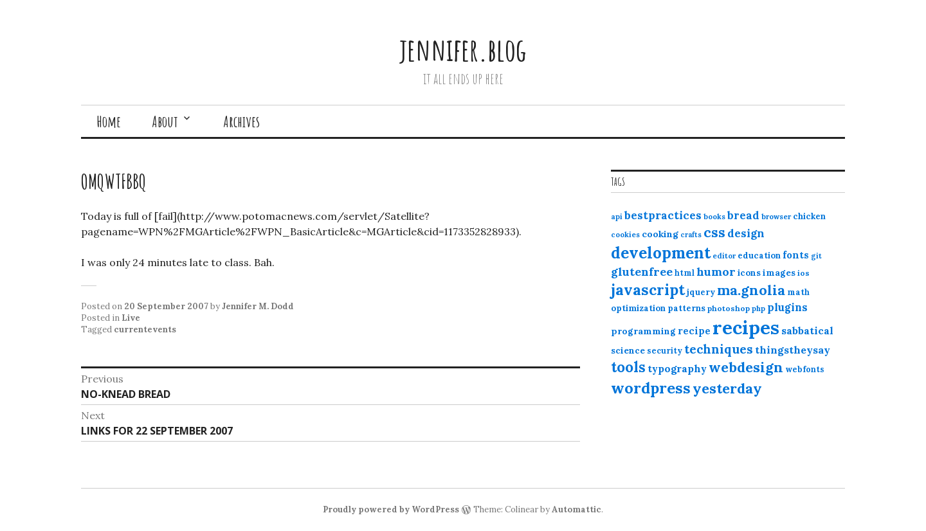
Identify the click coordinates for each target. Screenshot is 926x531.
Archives (241, 121)
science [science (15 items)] (628, 350)
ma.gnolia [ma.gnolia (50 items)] (751, 290)
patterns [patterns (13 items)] (686, 308)
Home (108, 121)
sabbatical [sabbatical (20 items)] (807, 330)
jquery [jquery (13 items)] (701, 292)
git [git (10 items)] (816, 255)
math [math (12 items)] (798, 292)
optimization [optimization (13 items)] (638, 308)
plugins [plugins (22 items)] (787, 307)
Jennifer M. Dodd (258, 306)
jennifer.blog (463, 49)
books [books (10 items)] (714, 216)
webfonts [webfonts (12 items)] (804, 369)
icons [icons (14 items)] (749, 272)
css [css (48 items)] (714, 232)
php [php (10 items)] (758, 308)
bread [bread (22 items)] (743, 215)
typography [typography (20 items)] (677, 368)
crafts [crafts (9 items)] (691, 234)
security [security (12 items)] (664, 351)
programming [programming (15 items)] (643, 331)
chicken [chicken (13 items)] (809, 216)
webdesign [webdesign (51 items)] (746, 367)
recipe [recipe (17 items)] (694, 331)
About (165, 121)
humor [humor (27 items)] (716, 271)
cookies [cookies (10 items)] (625, 234)
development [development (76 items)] (661, 252)
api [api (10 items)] (616, 216)
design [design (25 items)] (746, 233)
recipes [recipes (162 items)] (746, 327)
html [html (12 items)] (684, 273)
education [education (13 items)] (759, 255)
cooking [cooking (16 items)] (660, 234)
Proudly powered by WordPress (391, 509)
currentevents (145, 329)
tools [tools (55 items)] (628, 367)
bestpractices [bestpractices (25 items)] (663, 215)
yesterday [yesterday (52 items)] (727, 388)
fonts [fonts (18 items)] (796, 255)
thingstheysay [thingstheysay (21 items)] (792, 349)
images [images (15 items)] (779, 272)
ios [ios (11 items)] (803, 273)
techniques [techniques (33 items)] (718, 349)
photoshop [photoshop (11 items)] (728, 308)
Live (131, 317)
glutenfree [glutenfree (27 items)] (642, 271)
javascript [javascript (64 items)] (648, 289)
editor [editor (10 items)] (724, 255)
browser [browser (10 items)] (776, 216)
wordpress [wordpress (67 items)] (651, 387)
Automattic (576, 509)
